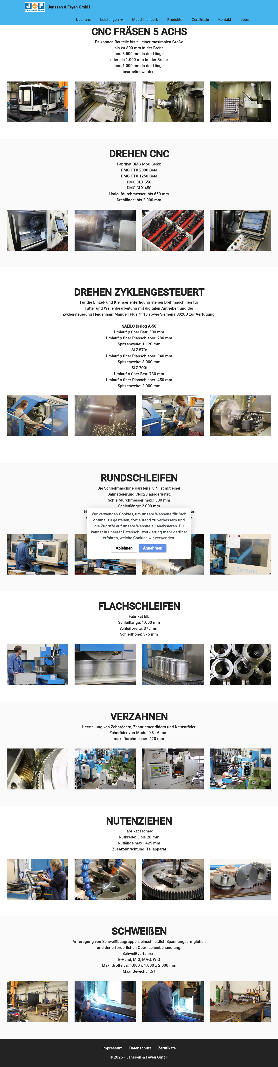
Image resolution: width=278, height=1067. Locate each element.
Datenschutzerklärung (142, 532)
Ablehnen (124, 548)
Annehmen (152, 548)
